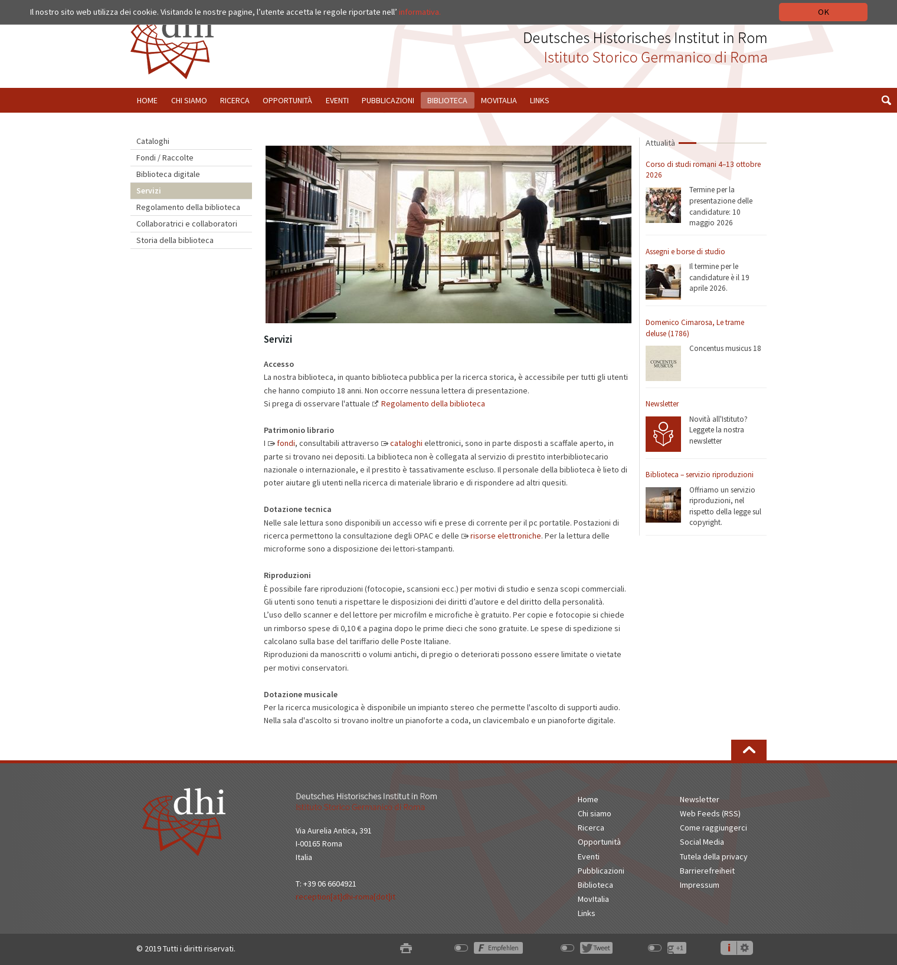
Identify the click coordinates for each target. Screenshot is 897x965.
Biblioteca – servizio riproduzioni (700, 475)
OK (823, 11)
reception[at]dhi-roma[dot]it (345, 896)
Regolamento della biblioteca (188, 207)
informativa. (420, 11)
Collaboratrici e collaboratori (186, 223)
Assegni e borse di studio (685, 252)
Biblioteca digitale (168, 174)
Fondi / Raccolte (165, 157)
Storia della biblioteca (175, 240)
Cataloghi (152, 141)
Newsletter (662, 404)
